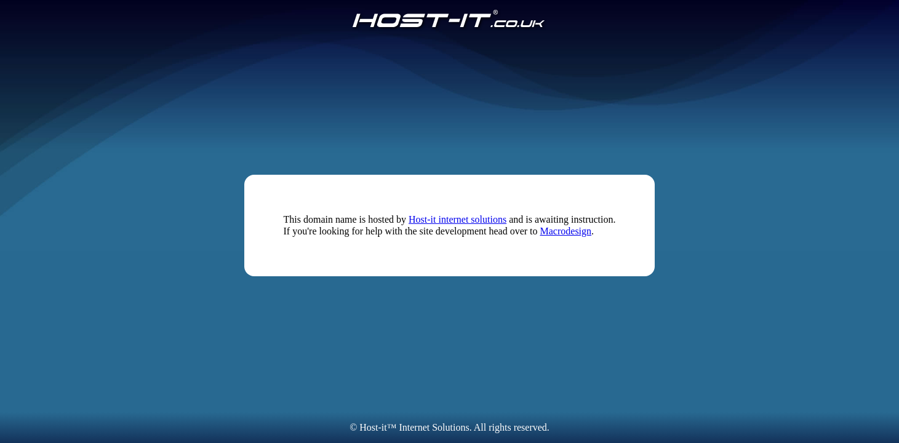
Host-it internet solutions (457, 219)
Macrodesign (566, 231)
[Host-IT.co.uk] (449, 19)
